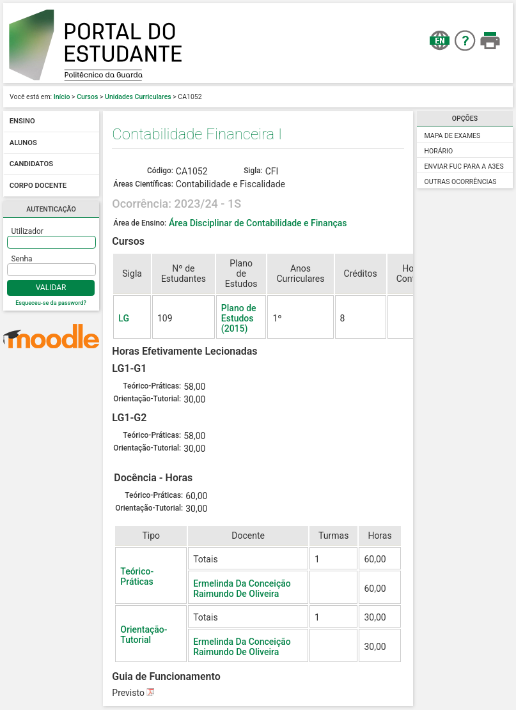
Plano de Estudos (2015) (238, 318)
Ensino (22, 122)
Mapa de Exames (453, 136)
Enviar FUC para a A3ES (464, 166)
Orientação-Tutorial (143, 634)
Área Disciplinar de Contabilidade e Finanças (258, 223)
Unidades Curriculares (138, 97)
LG (123, 318)
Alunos (23, 143)
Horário (439, 151)
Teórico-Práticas (136, 576)
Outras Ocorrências (461, 182)
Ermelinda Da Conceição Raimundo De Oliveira (242, 588)
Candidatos (31, 164)
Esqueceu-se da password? (50, 303)
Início (62, 97)
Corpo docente (38, 185)
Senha (22, 258)
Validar (51, 287)
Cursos (87, 97)
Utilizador (27, 231)
